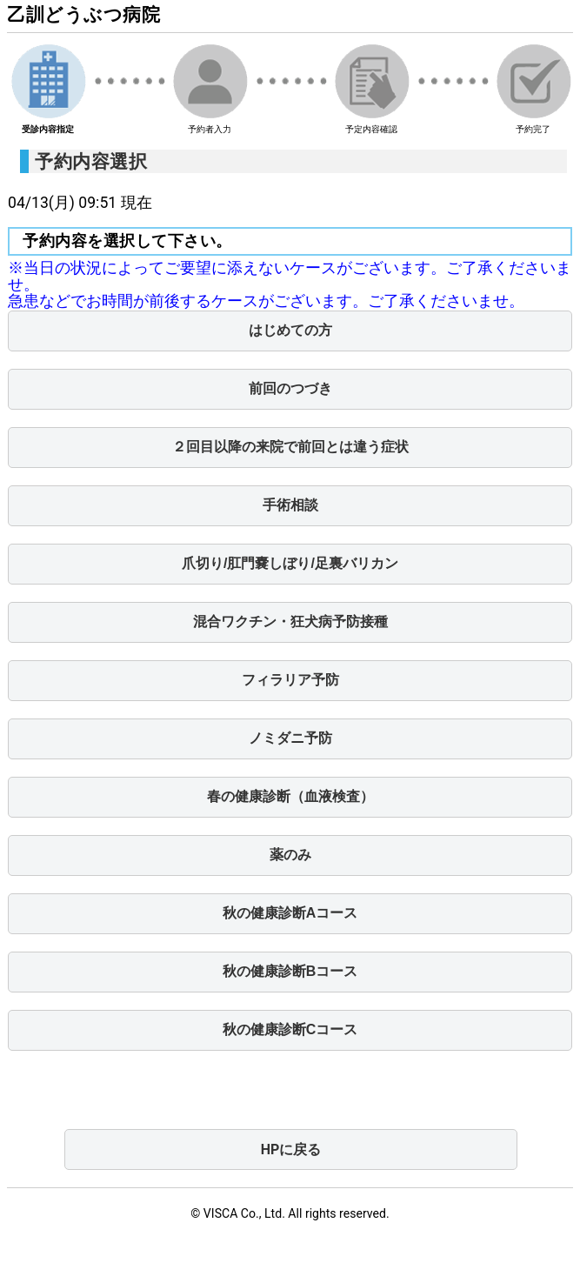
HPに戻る (291, 1149)
